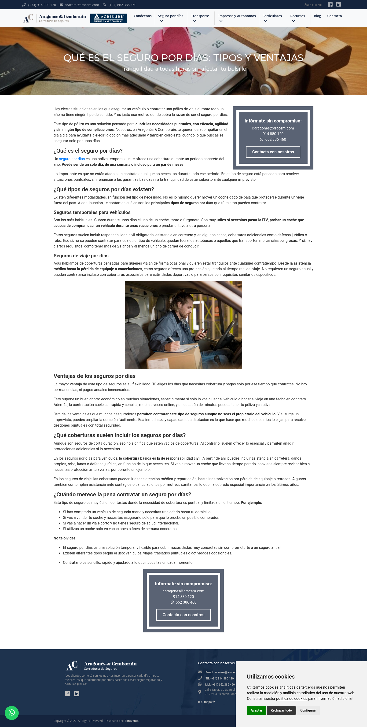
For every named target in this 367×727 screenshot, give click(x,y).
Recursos (297, 18)
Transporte (200, 18)
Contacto (334, 16)
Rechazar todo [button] (281, 710)
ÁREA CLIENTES (314, 5)
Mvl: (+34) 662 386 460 (220, 684)
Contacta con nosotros (273, 152)
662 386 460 (273, 139)
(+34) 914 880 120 (39, 5)
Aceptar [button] (256, 710)
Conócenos (143, 16)
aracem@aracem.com (79, 5)
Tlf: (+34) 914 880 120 (220, 678)
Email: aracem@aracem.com (225, 672)
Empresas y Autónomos (237, 18)
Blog (317, 16)
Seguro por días (170, 18)
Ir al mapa (206, 702)
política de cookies (291, 698)
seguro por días (72, 159)
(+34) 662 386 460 (119, 5)
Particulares (272, 18)
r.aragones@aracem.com (273, 128)
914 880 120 (273, 134)
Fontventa (132, 721)
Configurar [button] (308, 710)
